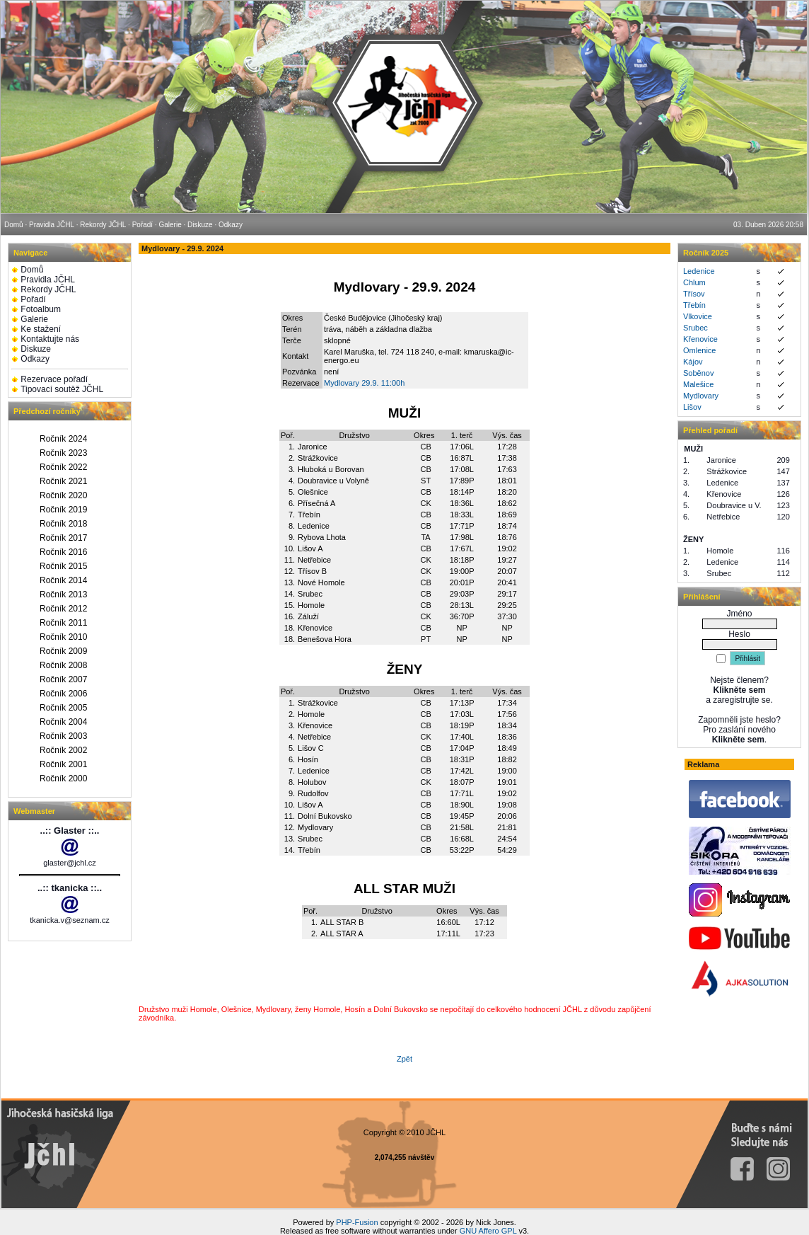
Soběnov (698, 373)
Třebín (694, 305)
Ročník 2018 (63, 524)
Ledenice (699, 271)
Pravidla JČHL (48, 280)
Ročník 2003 (63, 736)
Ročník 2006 (63, 694)
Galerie (34, 319)
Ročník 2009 (63, 651)
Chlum (694, 282)
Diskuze (36, 349)
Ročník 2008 (63, 665)
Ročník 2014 (63, 580)
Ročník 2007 (63, 679)
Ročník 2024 (63, 439)
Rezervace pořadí (54, 379)
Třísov (694, 293)
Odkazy (35, 359)
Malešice (698, 384)
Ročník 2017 (63, 538)
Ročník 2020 (63, 495)
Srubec (695, 327)
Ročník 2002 (63, 750)
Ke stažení (41, 329)
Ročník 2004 (63, 722)
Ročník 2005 (63, 708)
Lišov (692, 407)
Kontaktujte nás (50, 339)
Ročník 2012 (63, 609)
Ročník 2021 (63, 481)
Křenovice (700, 339)
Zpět (404, 1059)
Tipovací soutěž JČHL (62, 389)
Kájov (693, 361)
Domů (32, 270)
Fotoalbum (41, 309)
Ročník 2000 (63, 778)
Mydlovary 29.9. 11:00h (364, 383)
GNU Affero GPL (488, 1231)
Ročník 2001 (63, 764)
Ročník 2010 (63, 637)
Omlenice (699, 350)
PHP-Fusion (357, 1222)
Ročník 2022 (63, 467)
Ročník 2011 (63, 623)
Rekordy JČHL (48, 289)
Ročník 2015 (63, 566)
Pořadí (33, 299)
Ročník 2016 (63, 552)
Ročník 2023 (63, 453)
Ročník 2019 (63, 510)
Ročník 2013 (63, 594)
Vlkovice (697, 316)
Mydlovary (700, 395)
